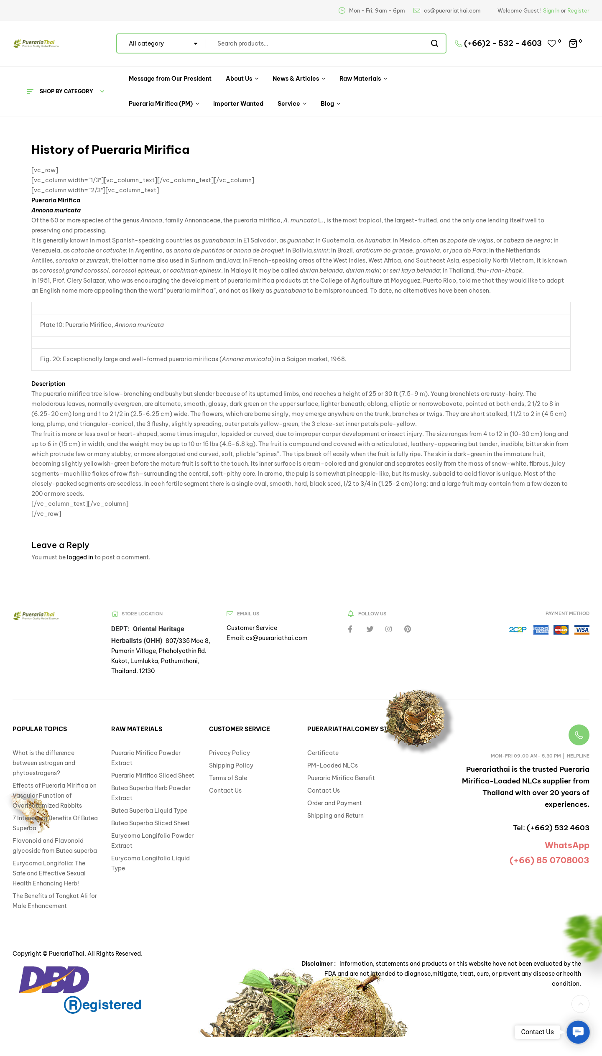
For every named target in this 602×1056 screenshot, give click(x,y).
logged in (80, 557)
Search (434, 43)
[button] (580, 1004)
